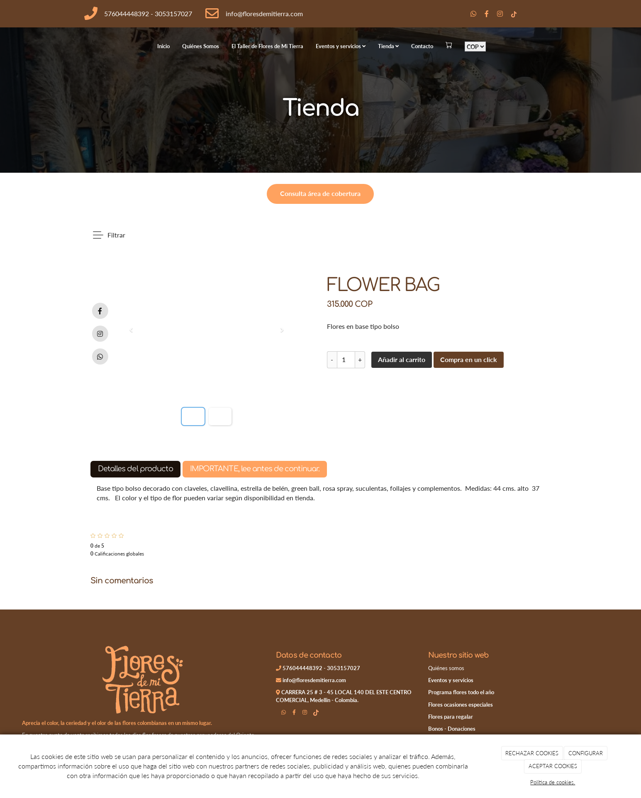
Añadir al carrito (401, 359)
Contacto (422, 46)
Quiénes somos (446, 668)
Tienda (388, 46)
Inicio (163, 46)
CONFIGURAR (585, 753)
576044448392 (126, 13)
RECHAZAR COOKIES (531, 753)
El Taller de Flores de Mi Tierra (267, 46)
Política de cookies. (552, 782)
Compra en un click (468, 359)
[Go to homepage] (4, 46)
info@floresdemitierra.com (264, 13)
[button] (131, 330)
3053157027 (173, 13)
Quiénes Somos (200, 46)
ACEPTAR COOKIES (553, 766)
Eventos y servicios (341, 46)
